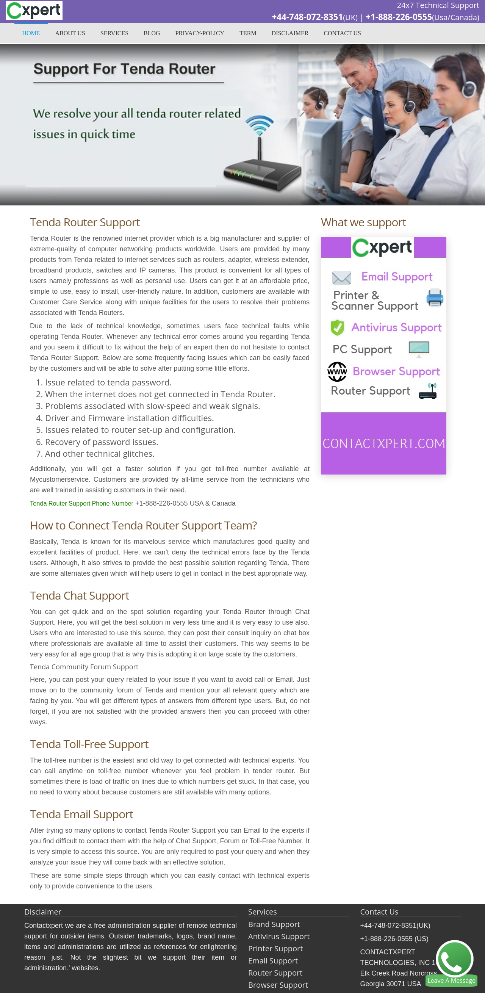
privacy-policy (200, 34)
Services (114, 34)
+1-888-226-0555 (396, 17)
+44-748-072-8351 (300, 17)
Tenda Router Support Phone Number (87, 503)
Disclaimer (290, 34)
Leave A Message (451, 980)
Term (247, 34)
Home (31, 34)
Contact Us (342, 34)
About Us (70, 34)
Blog (152, 34)
